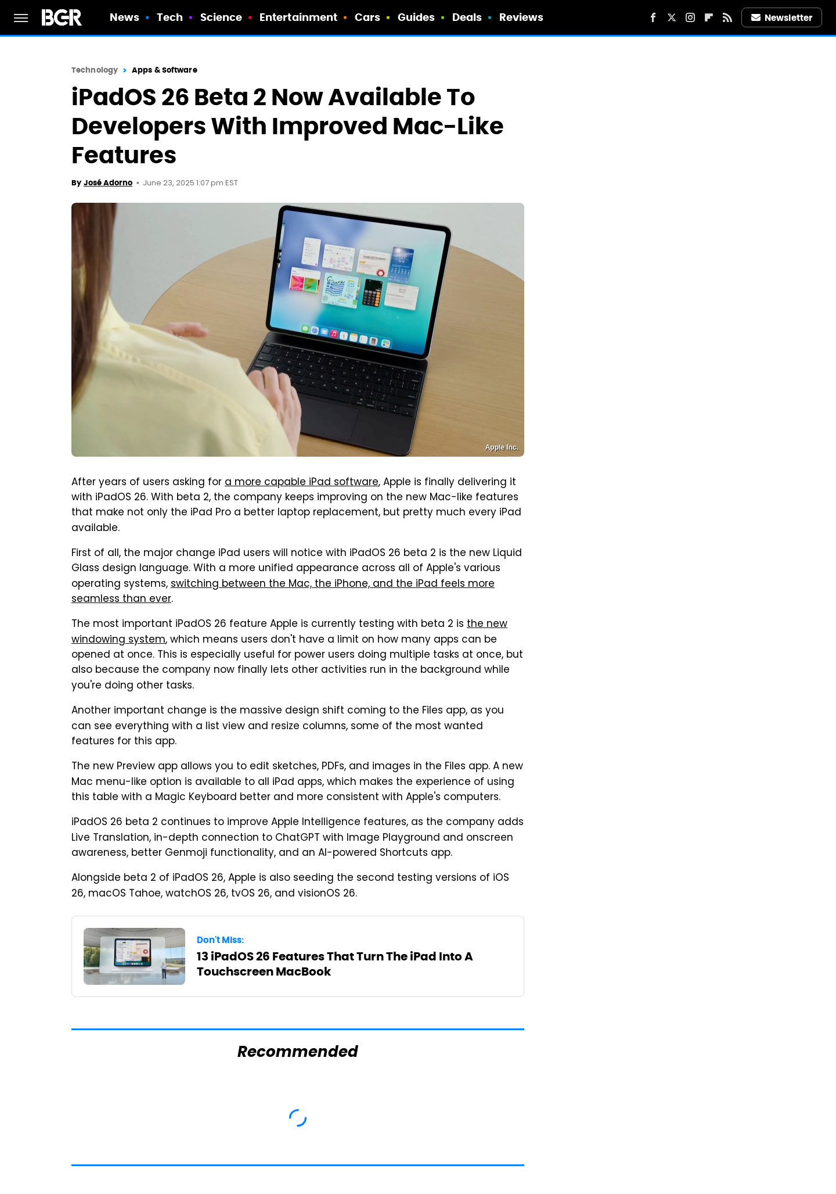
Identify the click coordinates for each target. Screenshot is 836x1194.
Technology (94, 70)
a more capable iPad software (302, 483)
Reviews (521, 17)
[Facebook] (653, 17)
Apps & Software (164, 70)
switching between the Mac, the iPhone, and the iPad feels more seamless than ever (283, 592)
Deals (467, 17)
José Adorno (108, 183)
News (124, 17)
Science (221, 17)
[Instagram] (690, 17)
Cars (367, 17)
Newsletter (782, 17)
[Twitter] (671, 17)
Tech (170, 17)
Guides (416, 17)
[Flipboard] (709, 17)
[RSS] (727, 17)
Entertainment (298, 17)
